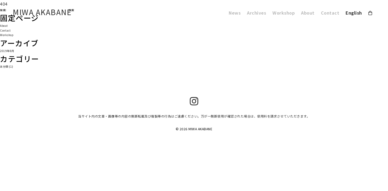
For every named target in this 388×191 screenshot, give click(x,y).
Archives (256, 13)
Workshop (283, 13)
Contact (330, 13)
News (235, 13)
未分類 (4, 66)
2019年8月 (7, 51)
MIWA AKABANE (42, 12)
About (308, 13)
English (354, 13)
